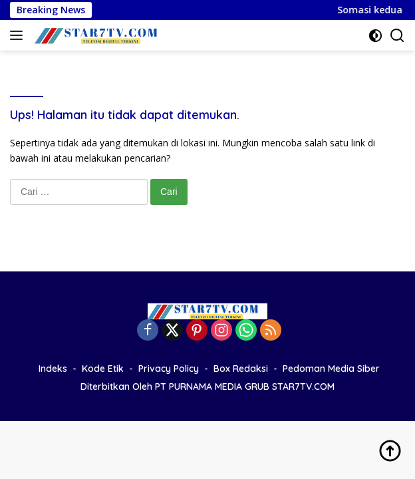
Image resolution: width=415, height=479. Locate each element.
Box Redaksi (240, 369)
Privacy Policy (168, 369)
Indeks (53, 369)
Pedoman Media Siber (331, 369)
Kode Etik (103, 369)
